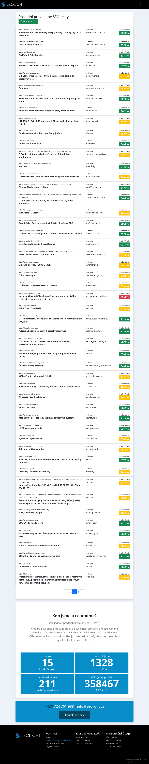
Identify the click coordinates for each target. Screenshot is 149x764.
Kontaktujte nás (74, 715)
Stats (145, 759)
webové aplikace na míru (139, 762)
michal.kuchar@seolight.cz (58, 740)
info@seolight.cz (90, 706)
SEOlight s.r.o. (136, 759)
